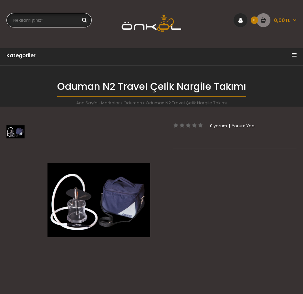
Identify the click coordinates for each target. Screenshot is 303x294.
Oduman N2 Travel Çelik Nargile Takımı (186, 103)
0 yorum (218, 126)
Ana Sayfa (87, 103)
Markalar (110, 103)
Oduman (132, 103)
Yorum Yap (243, 126)
